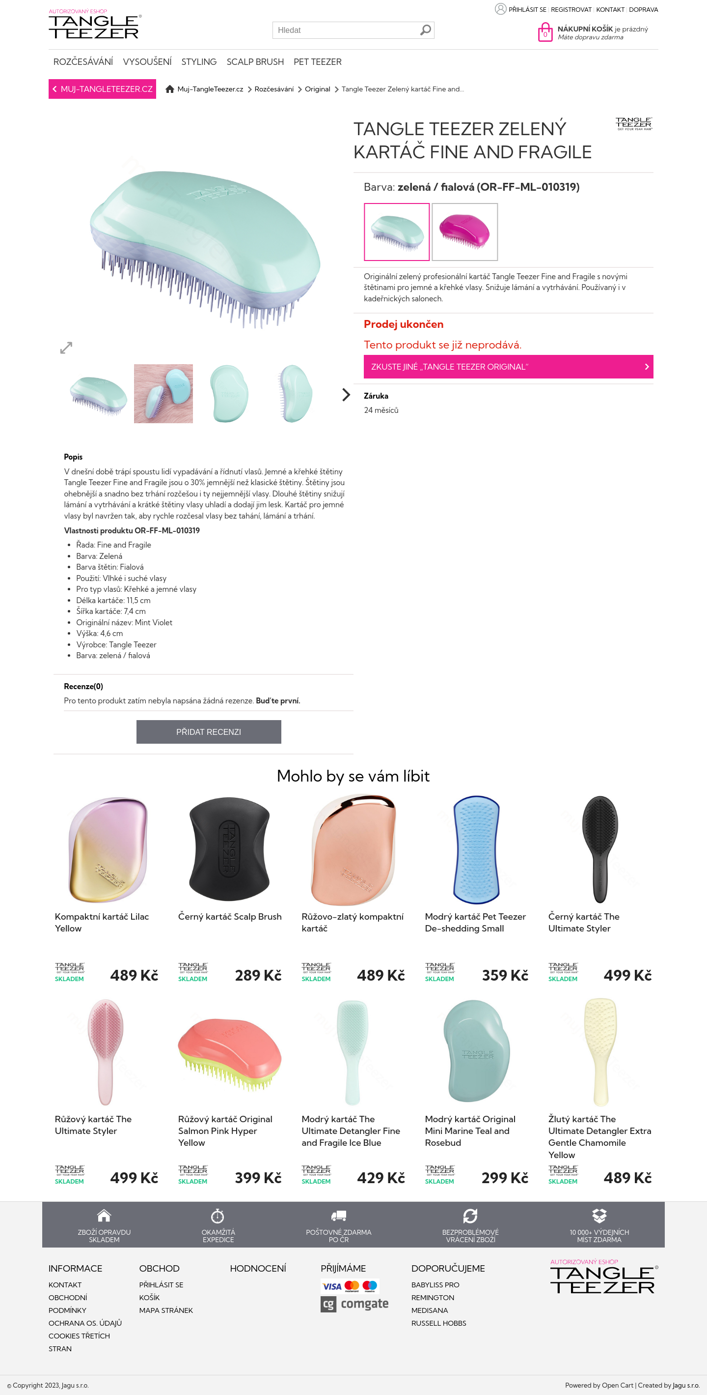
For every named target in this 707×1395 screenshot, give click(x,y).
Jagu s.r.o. (686, 1385)
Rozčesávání (83, 62)
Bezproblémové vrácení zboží (470, 1236)
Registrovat (571, 9)
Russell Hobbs (438, 1323)
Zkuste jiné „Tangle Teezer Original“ (450, 367)
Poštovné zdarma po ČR (339, 1236)
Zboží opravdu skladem (104, 1236)
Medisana (429, 1310)
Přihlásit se (527, 9)
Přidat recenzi (208, 732)
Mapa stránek (166, 1310)
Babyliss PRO (435, 1284)
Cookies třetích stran (79, 1342)
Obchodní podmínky (68, 1304)
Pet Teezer (318, 62)
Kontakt (611, 9)
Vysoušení (147, 62)
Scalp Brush (255, 62)
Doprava (643, 9)
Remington (432, 1297)
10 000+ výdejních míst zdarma (599, 1236)
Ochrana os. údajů (85, 1323)
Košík (149, 1297)
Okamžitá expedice (219, 1236)
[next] (345, 395)
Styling (199, 62)
